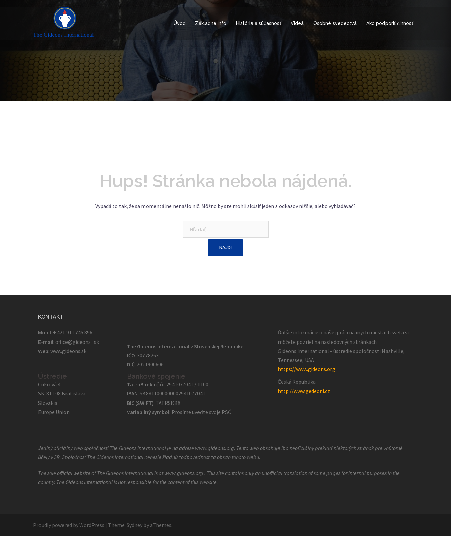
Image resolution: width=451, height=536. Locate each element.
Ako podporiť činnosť (389, 23)
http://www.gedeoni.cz (304, 391)
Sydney (134, 525)
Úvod (180, 23)
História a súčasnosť (258, 23)
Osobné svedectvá (335, 23)
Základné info (211, 23)
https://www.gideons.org (306, 369)
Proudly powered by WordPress (68, 525)
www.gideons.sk (68, 351)
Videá (297, 23)
